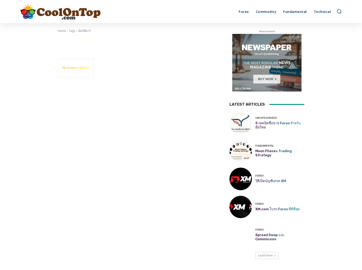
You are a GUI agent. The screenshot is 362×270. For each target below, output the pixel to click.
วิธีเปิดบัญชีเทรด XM (270, 181)
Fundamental (264, 146)
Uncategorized (266, 118)
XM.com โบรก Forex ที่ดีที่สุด (277, 209)
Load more (267, 255)
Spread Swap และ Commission (270, 237)
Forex (259, 176)
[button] (339, 11)
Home (62, 31)
